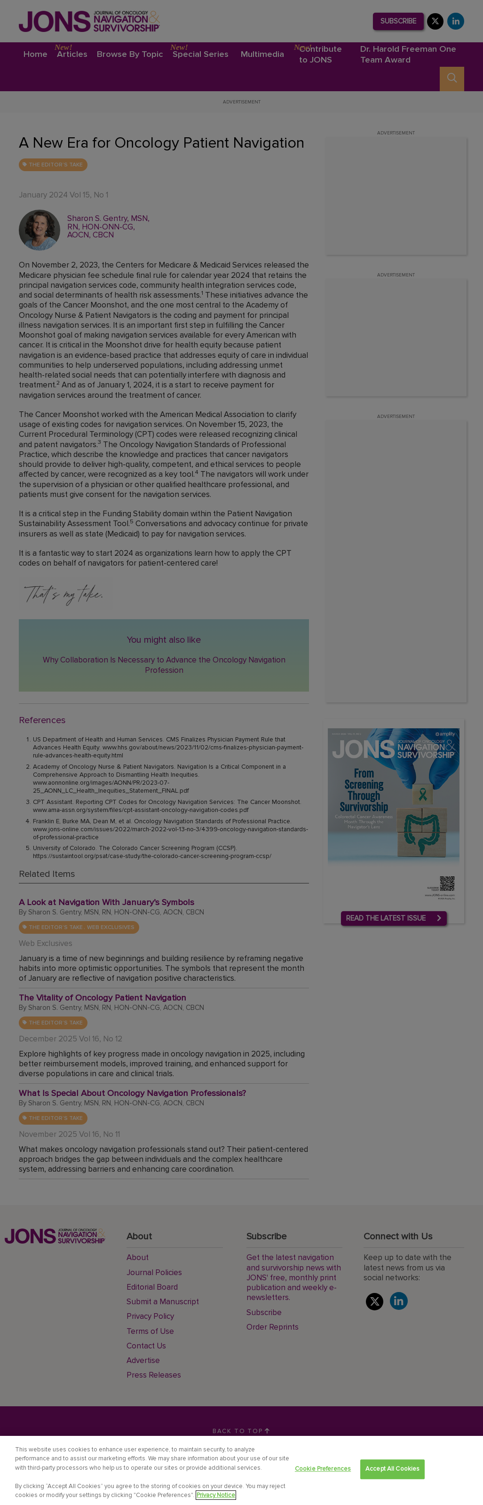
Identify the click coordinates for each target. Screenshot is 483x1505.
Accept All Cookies (392, 1469)
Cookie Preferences (323, 1469)
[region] (241, 1470)
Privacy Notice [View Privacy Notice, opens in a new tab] (216, 1495)
